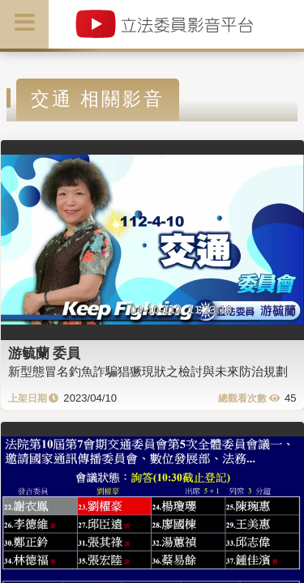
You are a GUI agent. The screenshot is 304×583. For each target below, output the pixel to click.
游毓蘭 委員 (44, 353)
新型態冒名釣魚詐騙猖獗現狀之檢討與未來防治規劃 (148, 371)
